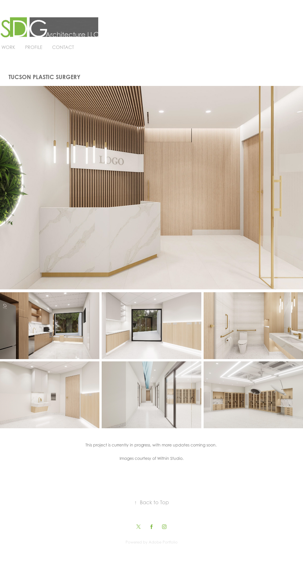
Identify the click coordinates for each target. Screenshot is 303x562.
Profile (33, 47)
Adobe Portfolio (163, 542)
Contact (63, 47)
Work (8, 47)
